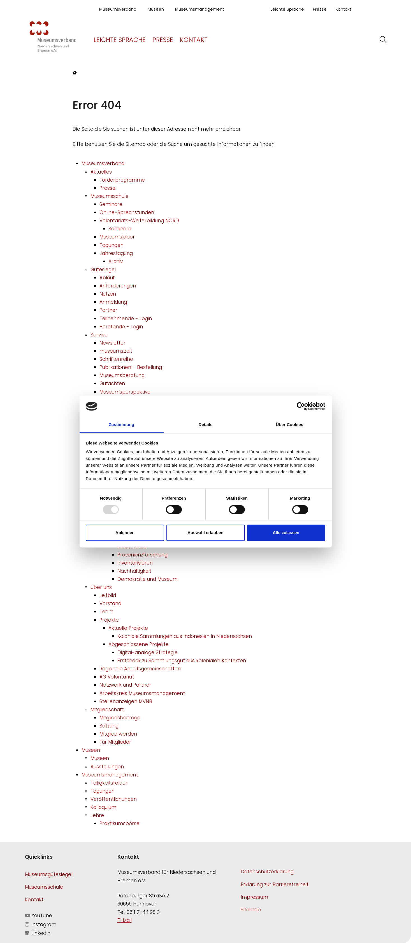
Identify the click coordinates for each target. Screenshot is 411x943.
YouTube (38, 915)
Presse (320, 9)
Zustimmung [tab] (121, 424)
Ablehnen (124, 532)
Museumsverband (117, 9)
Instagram (40, 924)
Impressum (254, 897)
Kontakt (343, 9)
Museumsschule (44, 887)
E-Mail (124, 920)
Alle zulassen (286, 532)
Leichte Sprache (287, 9)
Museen (156, 9)
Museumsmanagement (199, 9)
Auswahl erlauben (205, 532)
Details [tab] (206, 424)
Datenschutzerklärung (267, 871)
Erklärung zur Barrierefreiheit (274, 884)
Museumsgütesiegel (48, 874)
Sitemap (251, 909)
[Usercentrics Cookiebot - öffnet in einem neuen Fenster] (300, 406)
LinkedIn (37, 933)
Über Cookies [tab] (289, 424)
